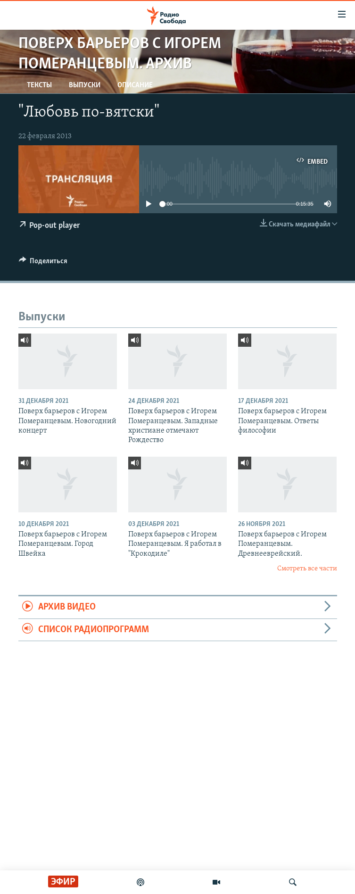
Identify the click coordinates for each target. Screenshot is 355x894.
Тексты (39, 85)
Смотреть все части (307, 568)
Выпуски (84, 85)
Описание (135, 85)
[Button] (43, 263)
